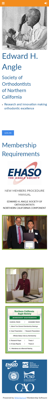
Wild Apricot (20, 397)
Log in (8, 133)
